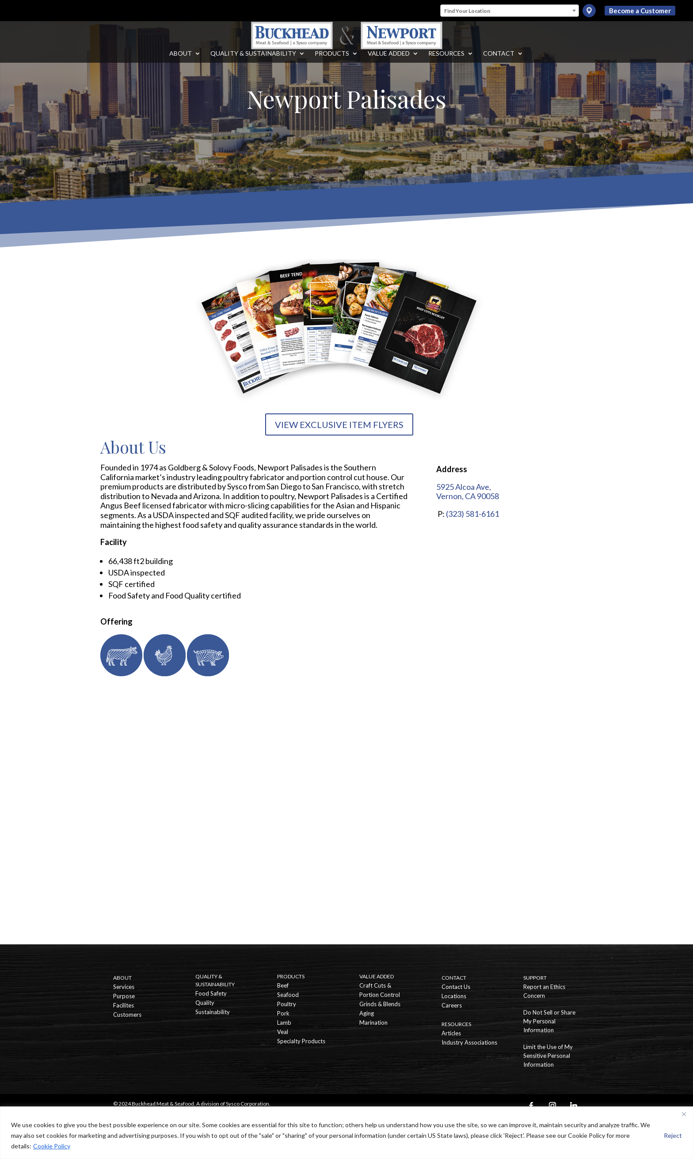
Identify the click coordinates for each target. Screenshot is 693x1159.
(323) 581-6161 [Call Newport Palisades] (472, 514)
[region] (346, 1132)
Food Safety (211, 993)
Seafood (288, 994)
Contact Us (456, 986)
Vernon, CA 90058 (467, 496)
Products (332, 62)
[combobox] (509, 10)
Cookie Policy (51, 1146)
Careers (452, 1005)
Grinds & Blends (379, 1003)
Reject (673, 1135)
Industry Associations (469, 1042)
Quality (204, 1002)
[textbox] (510, 11)
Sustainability (212, 1011)
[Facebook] (531, 1105)
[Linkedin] (574, 1105)
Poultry (286, 1003)
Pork (283, 1013)
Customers (127, 1014)
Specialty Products (301, 1041)
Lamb (284, 1022)
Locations (454, 996)
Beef (283, 985)
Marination (373, 1022)
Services (123, 986)
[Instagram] (552, 1105)
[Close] (683, 1114)
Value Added (389, 62)
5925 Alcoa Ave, (463, 487)
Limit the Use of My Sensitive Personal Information (548, 1055)
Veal (282, 1031)
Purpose (124, 996)
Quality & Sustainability (253, 62)
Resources (446, 62)
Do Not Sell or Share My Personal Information (549, 1021)
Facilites (123, 1005)
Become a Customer (640, 11)
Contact (498, 62)
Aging (366, 1013)
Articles (451, 1033)
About (180, 62)
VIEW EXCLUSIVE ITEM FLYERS (339, 424)
